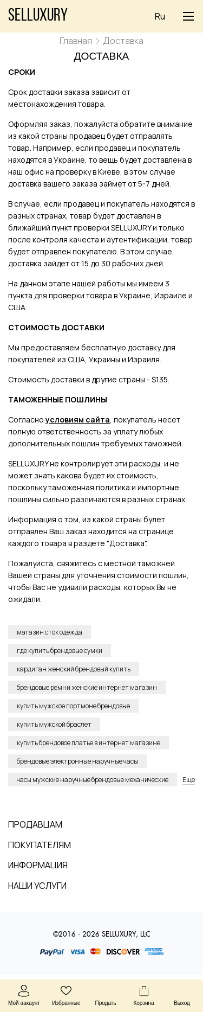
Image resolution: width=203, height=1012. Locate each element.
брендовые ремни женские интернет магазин (87, 687)
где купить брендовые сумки (59, 650)
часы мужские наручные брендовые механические (92, 779)
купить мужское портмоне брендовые (73, 705)
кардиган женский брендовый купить (73, 669)
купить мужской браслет (54, 724)
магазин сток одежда (49, 632)
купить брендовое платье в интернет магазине (88, 742)
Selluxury (38, 16)
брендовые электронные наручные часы (77, 761)
